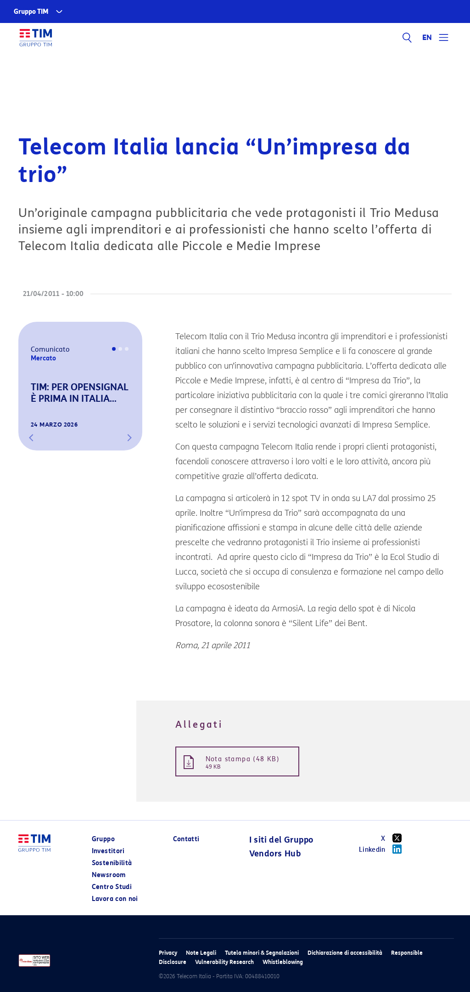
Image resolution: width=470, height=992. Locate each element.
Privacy (168, 952)
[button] (31, 437)
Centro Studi (112, 887)
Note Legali (201, 952)
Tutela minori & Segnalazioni (262, 952)
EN (427, 38)
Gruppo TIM (31, 12)
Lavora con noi (115, 899)
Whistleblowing (283, 961)
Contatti (186, 839)
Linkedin (383, 849)
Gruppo (103, 839)
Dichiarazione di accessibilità (345, 952)
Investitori (108, 851)
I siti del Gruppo (281, 840)
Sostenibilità (112, 863)
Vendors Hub (275, 854)
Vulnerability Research (224, 961)
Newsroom (109, 875)
